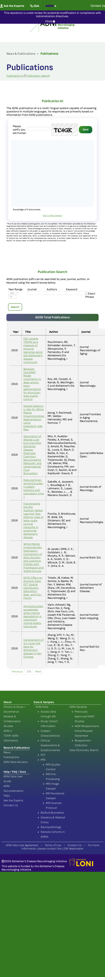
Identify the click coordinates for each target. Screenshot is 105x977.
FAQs (7, 795)
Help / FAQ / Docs (15, 771)
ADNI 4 (8, 731)
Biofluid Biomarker (52, 812)
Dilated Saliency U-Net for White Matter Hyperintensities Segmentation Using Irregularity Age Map (33, 417)
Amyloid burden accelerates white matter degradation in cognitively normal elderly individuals (33, 616)
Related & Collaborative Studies (12, 721)
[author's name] (59, 293)
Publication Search (38, 75)
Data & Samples (44, 702)
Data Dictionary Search (84, 750)
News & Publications (20, 54)
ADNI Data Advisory (16, 762)
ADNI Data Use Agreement (22, 845)
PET (43, 755)
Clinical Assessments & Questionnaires (50, 745)
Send (85, 129)
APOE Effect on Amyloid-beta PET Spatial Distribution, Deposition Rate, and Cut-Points (33, 588)
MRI (43, 759)
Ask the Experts (13, 800)
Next (38, 671)
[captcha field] (39, 129)
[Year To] (12, 297)
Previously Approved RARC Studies (85, 716)
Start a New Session (52, 215)
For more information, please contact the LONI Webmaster (60, 847)
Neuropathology (51, 827)
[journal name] (40, 293)
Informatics (11, 740)
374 (29, 671)
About (7, 702)
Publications (11, 757)
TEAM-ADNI (11, 735)
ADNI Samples (78, 707)
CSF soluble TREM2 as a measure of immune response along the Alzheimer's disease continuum (33, 350)
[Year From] (12, 293)
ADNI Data (41, 707)
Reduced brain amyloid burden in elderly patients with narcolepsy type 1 (33, 488)
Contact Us (11, 805)
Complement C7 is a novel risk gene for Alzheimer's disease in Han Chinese (33, 648)
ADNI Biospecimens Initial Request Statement (87, 730)
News (7, 752)
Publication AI (15, 75)
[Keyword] (78, 293)
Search (15, 307)
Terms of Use (53, 845)
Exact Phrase (90, 295)
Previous (17, 671)
